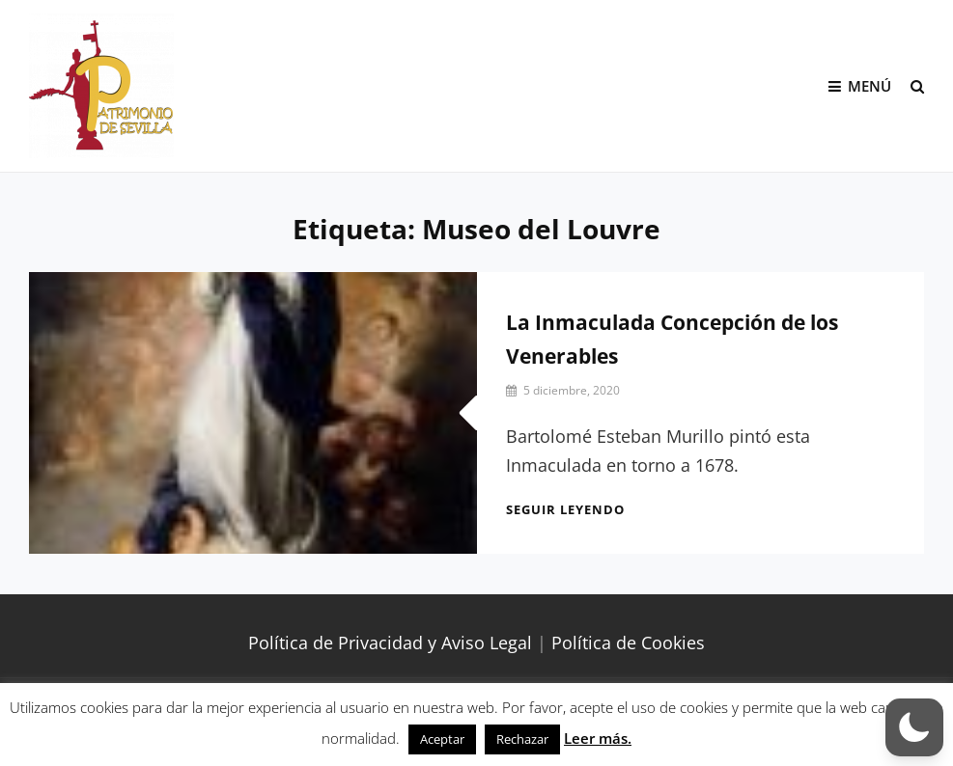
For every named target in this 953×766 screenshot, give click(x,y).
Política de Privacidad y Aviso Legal (390, 642)
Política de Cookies (628, 642)
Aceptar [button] (442, 739)
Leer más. (597, 738)
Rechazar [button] (522, 739)
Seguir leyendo (565, 509)
